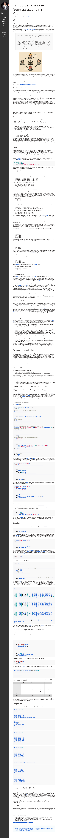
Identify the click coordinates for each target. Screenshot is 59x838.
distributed (31, 822)
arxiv (4, 25)
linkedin (4, 21)
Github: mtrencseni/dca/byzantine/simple (27, 84)
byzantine (18, 822)
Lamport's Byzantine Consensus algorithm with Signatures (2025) (28, 829)
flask (28, 822)
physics (4, 36)
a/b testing (4, 29)
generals (22, 822)
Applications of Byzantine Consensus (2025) (23, 830)
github (4, 19)
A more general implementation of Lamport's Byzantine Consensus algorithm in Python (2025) (34, 828)
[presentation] (52, 74)
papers (4, 23)
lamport (14, 822)
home (4, 17)
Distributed (27, 16)
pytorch (4, 32)
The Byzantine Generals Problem (28, 29)
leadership (4, 31)
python (4, 34)
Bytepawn (5, 13)
